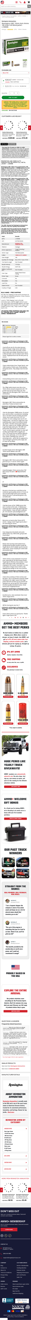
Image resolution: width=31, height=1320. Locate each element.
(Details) (7, 82)
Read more (11, 1112)
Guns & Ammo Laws (18, 1286)
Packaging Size (6, 70)
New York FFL (16, 1291)
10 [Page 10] (15, 617)
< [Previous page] (9, 617)
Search (29, 6)
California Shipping (18, 1293)
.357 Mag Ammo (8, 1140)
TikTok (9, 1235)
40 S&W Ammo (7, 1137)
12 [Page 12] (20, 617)
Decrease (10, 93)
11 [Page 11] (17, 617)
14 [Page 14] (25, 617)
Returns (3, 1286)
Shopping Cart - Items (29, 2)
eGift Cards (4, 1289)
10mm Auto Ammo (21, 255)
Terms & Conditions (6, 1272)
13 (23, 617)
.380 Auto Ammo (8, 1135)
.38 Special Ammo (8, 1144)
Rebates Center (21, 1270)
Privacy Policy (4, 1275)
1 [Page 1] (11, 617)
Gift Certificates (21, 1275)
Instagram (2, 1235)
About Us (3, 1270)
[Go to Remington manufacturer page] (15, 1085)
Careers (3, 1277)
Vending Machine (21, 1268)
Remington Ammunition (19, 244)
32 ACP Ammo (7, 1148)
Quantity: (4, 93)
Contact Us (4, 1268)
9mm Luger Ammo (8, 1131)
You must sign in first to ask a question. (13, 1057)
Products (17, 2)
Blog (2, 1265)
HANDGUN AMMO (14, 1069)
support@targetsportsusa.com (12, 1257)
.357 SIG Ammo (7, 1142)
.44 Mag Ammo (7, 1150)
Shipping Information (23, 1272)
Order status (4, 1284)
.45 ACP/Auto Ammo (9, 1133)
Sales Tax (19, 1277)
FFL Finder (15, 1289)
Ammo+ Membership (22, 1265)
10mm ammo (7, 1146)
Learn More (9, 1229)
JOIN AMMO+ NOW (15, 787)
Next (29, 127)
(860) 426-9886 (21, 2)
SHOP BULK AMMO (15, 1011)
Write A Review (22, 29)
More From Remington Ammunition (15, 1178)
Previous (1, 127)
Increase (17, 93)
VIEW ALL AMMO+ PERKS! (15, 819)
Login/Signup (25, 2)
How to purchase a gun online (21, 1284)
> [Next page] (28, 617)
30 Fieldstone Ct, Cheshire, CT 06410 (8, 1248)
